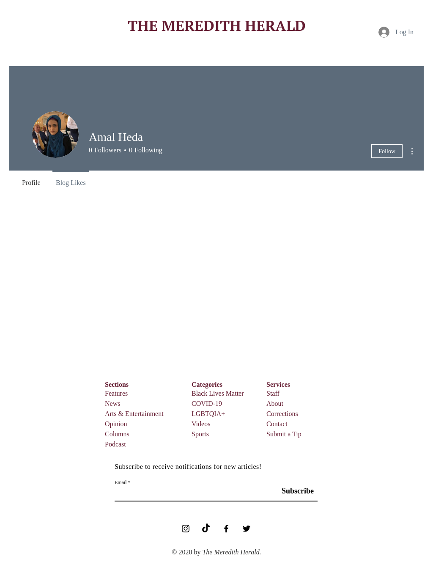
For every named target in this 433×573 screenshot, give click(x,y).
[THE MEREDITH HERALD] (216, 25)
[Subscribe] (294, 491)
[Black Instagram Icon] (186, 528)
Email (121, 482)
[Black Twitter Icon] (246, 528)
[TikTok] (206, 528)
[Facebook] (226, 528)
